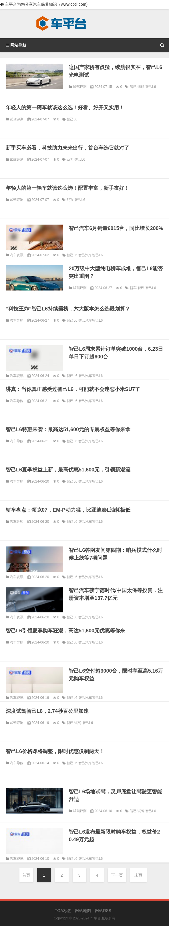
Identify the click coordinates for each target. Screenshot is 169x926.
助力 (70, 160)
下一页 (117, 875)
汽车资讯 (16, 255)
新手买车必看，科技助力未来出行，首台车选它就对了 (67, 148)
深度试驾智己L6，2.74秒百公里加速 (47, 711)
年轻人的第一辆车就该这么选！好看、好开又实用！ (65, 107)
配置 (70, 200)
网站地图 (83, 910)
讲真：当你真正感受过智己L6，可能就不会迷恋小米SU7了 (73, 389)
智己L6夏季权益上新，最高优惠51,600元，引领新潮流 (68, 470)
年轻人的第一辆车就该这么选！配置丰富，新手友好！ (67, 188)
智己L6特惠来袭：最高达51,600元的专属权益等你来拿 (68, 429)
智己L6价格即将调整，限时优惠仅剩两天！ (55, 751)
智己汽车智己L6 (90, 255)
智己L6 (150, 87)
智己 (134, 87)
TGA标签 (63, 910)
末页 (138, 875)
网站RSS (103, 910)
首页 (26, 875)
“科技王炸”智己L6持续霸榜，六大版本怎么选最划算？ (68, 309)
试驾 (78, 723)
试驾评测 (80, 87)
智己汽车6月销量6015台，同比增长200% (116, 228)
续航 (141, 87)
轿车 (134, 288)
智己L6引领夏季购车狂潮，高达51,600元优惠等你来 (65, 631)
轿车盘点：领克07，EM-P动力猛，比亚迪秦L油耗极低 (68, 510)
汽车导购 (16, 320)
